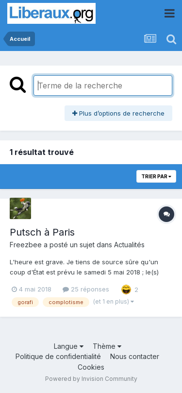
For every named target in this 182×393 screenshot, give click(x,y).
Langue (68, 346)
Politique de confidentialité (58, 356)
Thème (107, 346)
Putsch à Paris (42, 232)
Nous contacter (134, 356)
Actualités (129, 244)
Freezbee (26, 244)
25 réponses (86, 289)
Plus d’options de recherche (118, 113)
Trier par (156, 176)
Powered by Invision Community (91, 378)
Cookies (91, 367)
